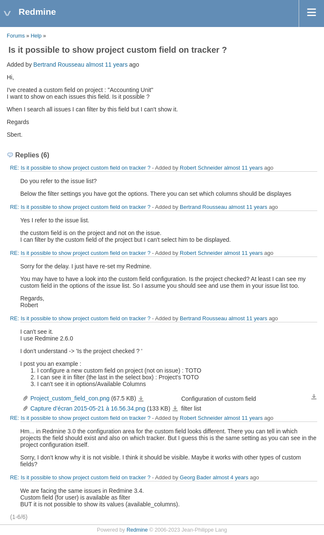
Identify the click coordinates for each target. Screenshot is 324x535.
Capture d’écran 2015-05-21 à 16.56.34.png (87, 408)
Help (36, 36)
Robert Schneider (201, 168)
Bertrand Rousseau (58, 64)
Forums (16, 36)
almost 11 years (107, 64)
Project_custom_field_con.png (70, 398)
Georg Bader (195, 477)
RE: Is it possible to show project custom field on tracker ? (80, 168)
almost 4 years (230, 477)
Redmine (137, 530)
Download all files (313, 397)
